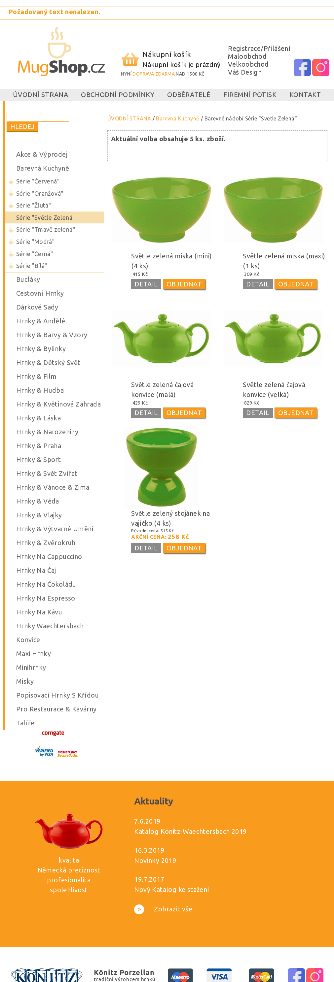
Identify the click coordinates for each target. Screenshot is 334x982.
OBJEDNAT (184, 284)
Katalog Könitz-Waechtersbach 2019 (190, 831)
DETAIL (146, 284)
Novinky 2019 (155, 860)
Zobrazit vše (163, 909)
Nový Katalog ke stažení (171, 889)
